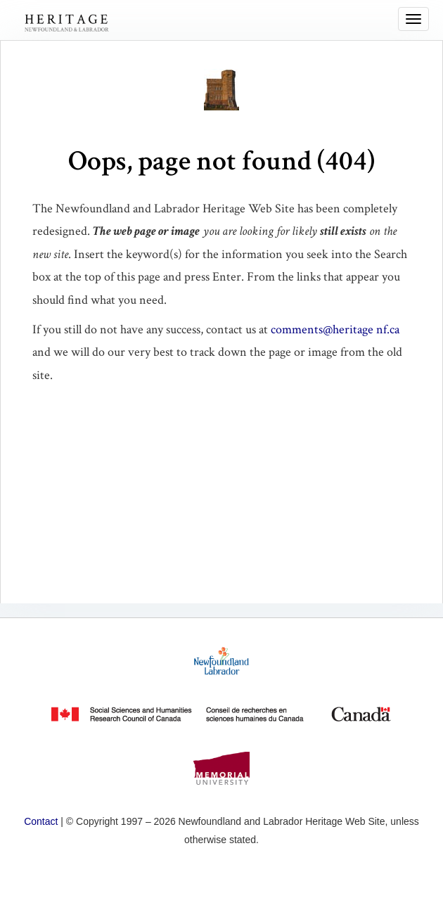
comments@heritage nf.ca (335, 329)
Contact (41, 821)
